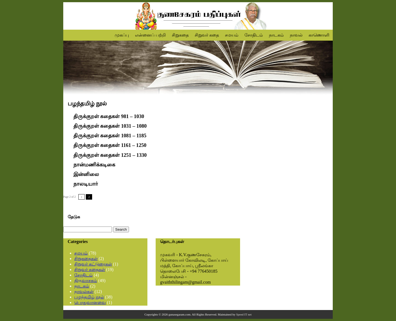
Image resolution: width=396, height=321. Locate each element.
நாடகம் (276, 35)
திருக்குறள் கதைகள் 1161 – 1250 (110, 145)
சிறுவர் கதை (207, 35)
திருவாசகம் (85, 280)
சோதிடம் (253, 35)
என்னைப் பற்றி (150, 35)
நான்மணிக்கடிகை (94, 165)
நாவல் (296, 35)
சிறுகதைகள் (86, 258)
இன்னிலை (86, 174)
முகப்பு (122, 35)
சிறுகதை (180, 35)
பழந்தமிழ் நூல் (89, 297)
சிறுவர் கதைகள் (89, 269)
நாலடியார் (85, 184)
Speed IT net (244, 314)
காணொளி (319, 35)
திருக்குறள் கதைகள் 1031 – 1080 (110, 126)
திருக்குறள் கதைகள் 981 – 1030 (108, 116)
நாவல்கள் (84, 291)
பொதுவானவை (90, 302)
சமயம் (231, 35)
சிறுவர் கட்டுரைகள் (93, 264)
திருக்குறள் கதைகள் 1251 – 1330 (110, 155)
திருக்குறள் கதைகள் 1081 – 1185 (110, 135)
